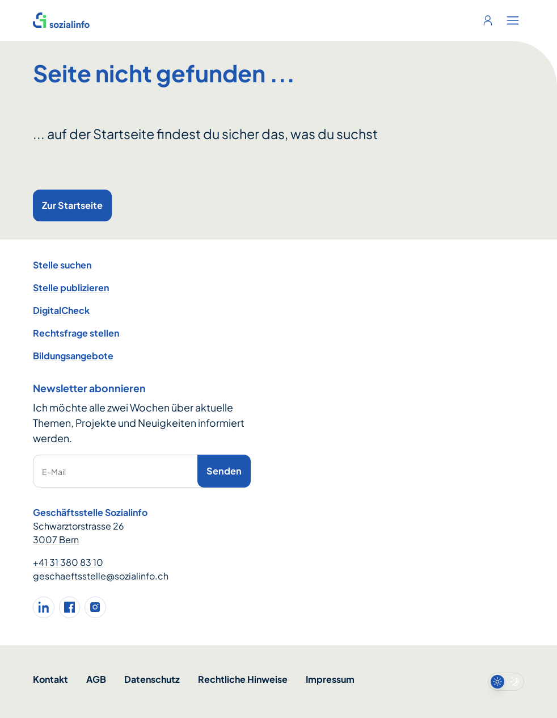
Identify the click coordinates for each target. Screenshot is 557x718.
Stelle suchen (62, 265)
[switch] (506, 682)
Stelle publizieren (71, 287)
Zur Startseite (72, 205)
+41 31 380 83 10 (68, 562)
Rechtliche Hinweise (243, 679)
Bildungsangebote (73, 356)
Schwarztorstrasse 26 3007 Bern (78, 532)
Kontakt (50, 679)
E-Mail (54, 472)
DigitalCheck (61, 310)
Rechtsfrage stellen (76, 333)
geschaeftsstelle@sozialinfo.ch (100, 576)
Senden (224, 471)
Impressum (330, 679)
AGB (96, 679)
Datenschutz (152, 679)
